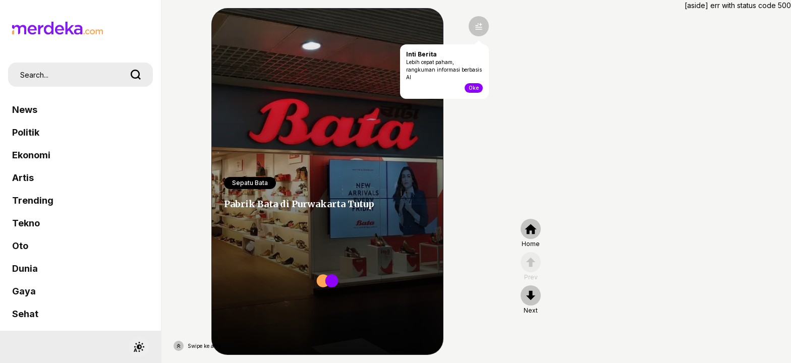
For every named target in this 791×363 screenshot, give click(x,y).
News (24, 109)
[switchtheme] (139, 347)
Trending (32, 200)
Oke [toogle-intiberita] (474, 88)
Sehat (25, 314)
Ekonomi (31, 155)
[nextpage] (531, 300)
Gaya (24, 291)
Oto (20, 245)
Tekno (26, 223)
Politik (25, 132)
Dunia (25, 268)
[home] (531, 233)
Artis (23, 177)
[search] (136, 75)
